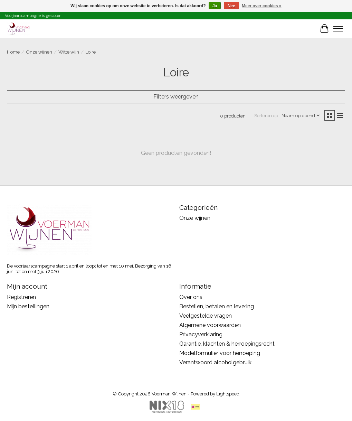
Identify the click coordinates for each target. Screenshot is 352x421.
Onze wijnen (39, 52)
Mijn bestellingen (28, 306)
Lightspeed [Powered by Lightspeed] (227, 393)
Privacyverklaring (200, 334)
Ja (214, 5)
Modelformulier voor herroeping (219, 353)
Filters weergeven (176, 96)
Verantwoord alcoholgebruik (215, 362)
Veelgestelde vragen (205, 315)
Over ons (190, 297)
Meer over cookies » (262, 5)
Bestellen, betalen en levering (216, 306)
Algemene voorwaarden (210, 325)
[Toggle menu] (338, 29)
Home (13, 52)
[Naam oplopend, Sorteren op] (301, 115)
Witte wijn (68, 52)
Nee (231, 5)
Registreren (21, 297)
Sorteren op (266, 115)
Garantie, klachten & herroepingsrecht (227, 343)
